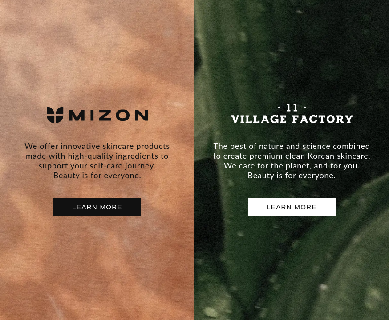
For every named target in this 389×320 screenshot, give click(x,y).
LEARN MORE (97, 207)
